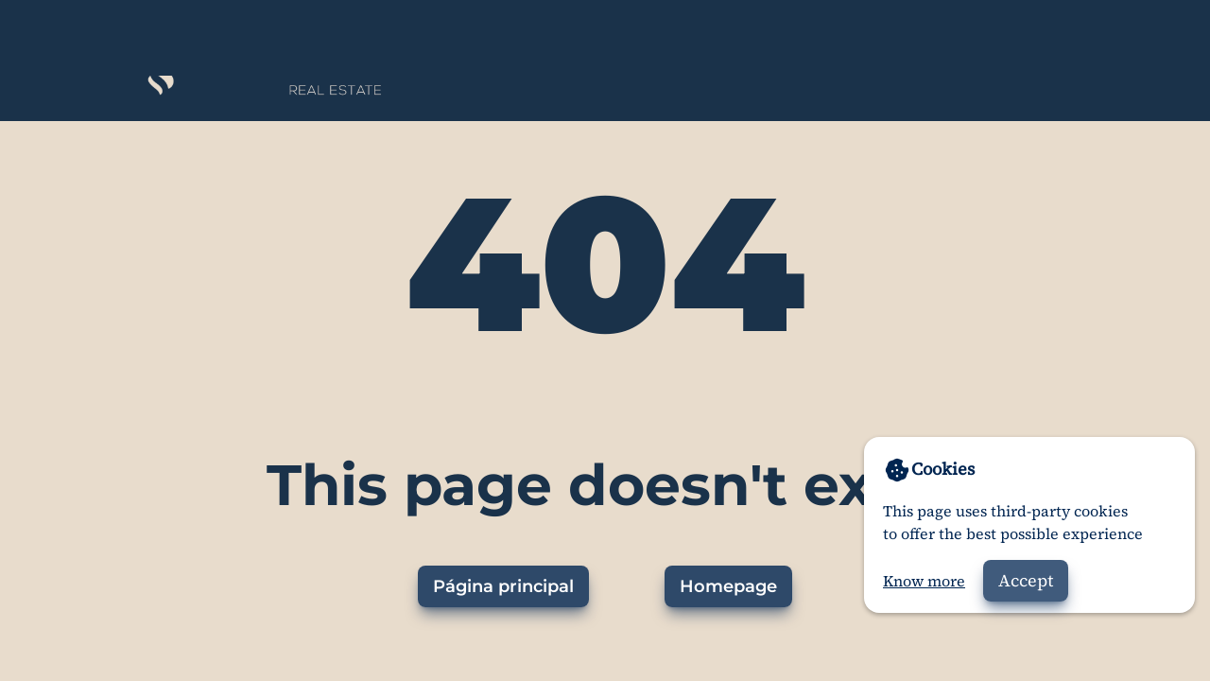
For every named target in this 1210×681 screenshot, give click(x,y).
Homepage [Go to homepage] (728, 586)
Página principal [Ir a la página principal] (503, 586)
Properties (807, 36)
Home (707, 36)
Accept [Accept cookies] (1025, 580)
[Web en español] (1139, 38)
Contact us (926, 36)
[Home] (219, 38)
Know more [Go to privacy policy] (924, 580)
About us (1038, 36)
